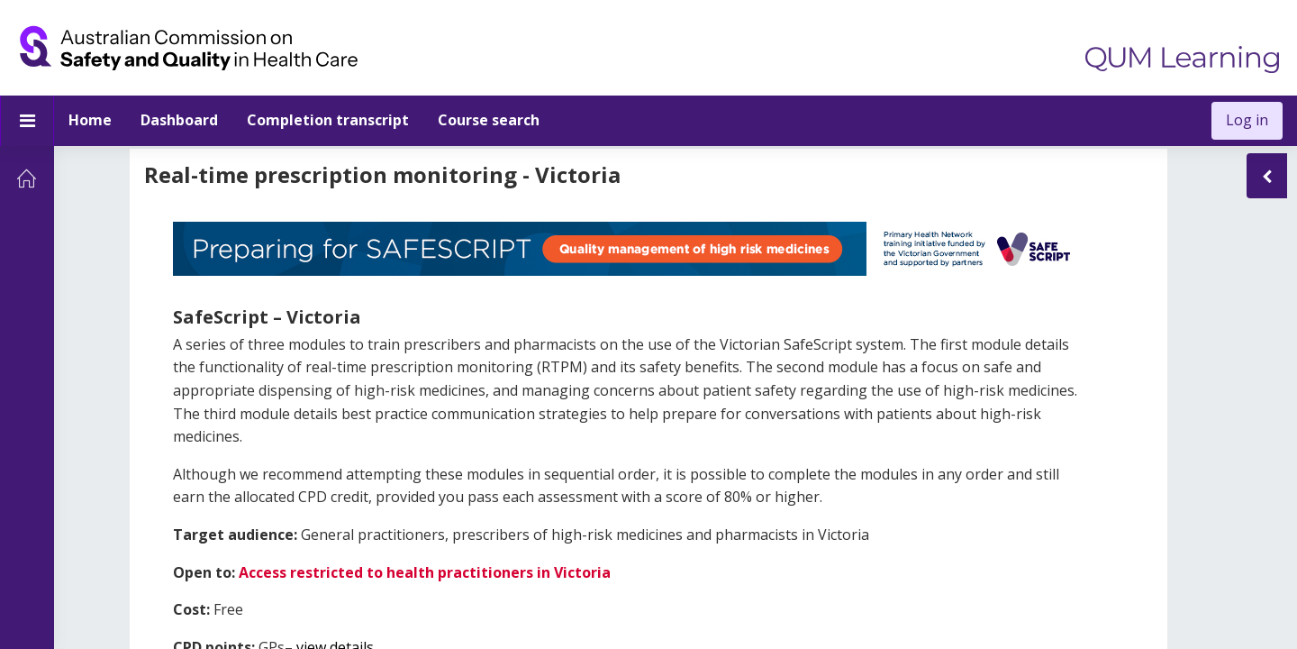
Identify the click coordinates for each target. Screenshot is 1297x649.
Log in (1247, 120)
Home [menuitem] (90, 120)
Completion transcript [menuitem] (328, 120)
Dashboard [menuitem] (179, 120)
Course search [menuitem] (489, 120)
